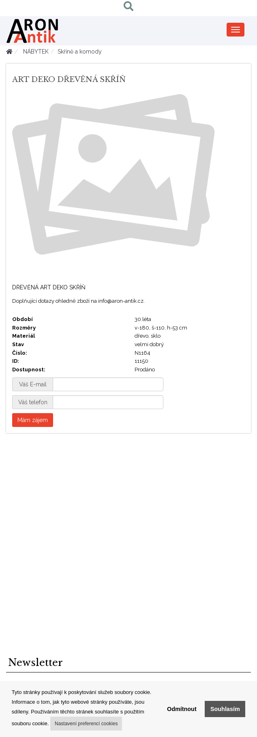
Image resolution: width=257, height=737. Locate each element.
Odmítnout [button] (182, 709)
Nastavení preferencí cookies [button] (86, 723)
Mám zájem (32, 420)
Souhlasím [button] (225, 709)
